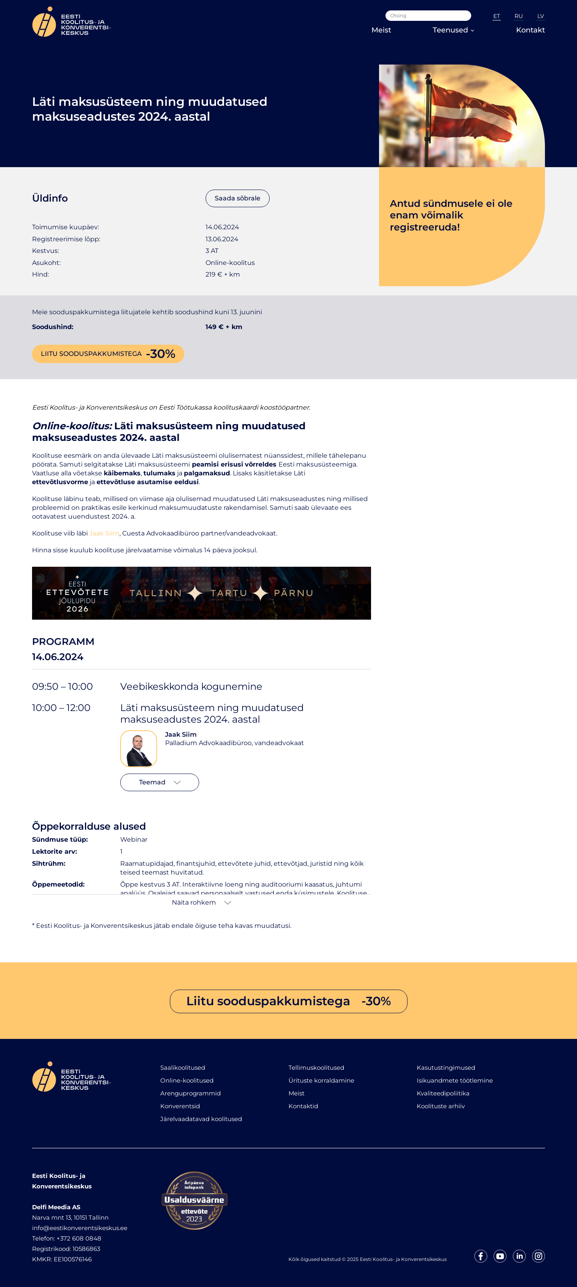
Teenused (453, 30)
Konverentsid (180, 1106)
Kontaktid (303, 1106)
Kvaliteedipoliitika (443, 1093)
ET (496, 16)
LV (540, 16)
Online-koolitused (187, 1080)
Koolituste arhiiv (441, 1106)
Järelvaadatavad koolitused (201, 1119)
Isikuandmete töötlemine (455, 1080)
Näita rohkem (201, 902)
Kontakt (530, 30)
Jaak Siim (181, 734)
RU (518, 16)
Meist (381, 30)
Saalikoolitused (182, 1067)
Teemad (160, 782)
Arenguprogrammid (190, 1093)
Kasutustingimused (446, 1067)
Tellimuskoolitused (316, 1067)
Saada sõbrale (237, 198)
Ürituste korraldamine (321, 1080)
